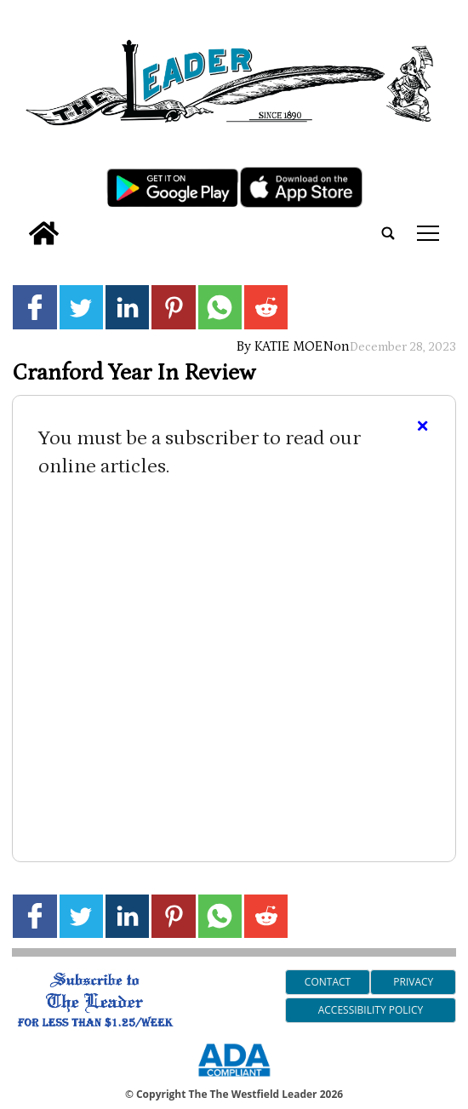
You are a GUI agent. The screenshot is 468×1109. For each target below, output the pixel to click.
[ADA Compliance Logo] (234, 1079)
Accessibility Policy (370, 1010)
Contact (328, 982)
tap (428, 233)
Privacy (413, 982)
